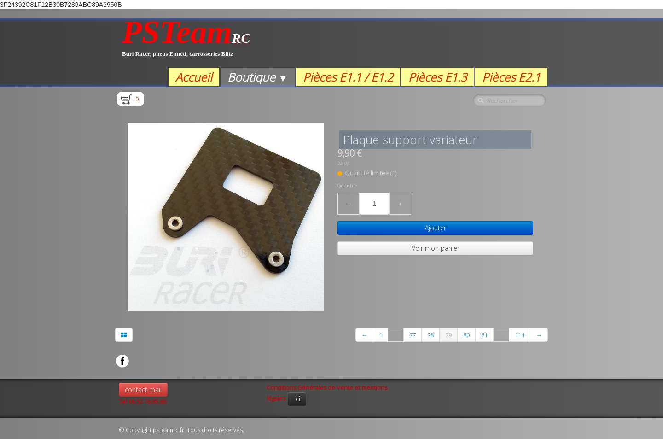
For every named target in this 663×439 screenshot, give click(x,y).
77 (412, 335)
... (396, 335)
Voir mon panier (435, 248)
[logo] (186, 43)
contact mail (143, 389)
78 (430, 335)
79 (448, 335)
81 (484, 335)
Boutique (257, 77)
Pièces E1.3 (437, 77)
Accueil (193, 77)
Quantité (347, 185)
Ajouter (435, 227)
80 (466, 335)
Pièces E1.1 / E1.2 (348, 77)
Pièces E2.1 (511, 77)
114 (519, 335)
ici (297, 398)
